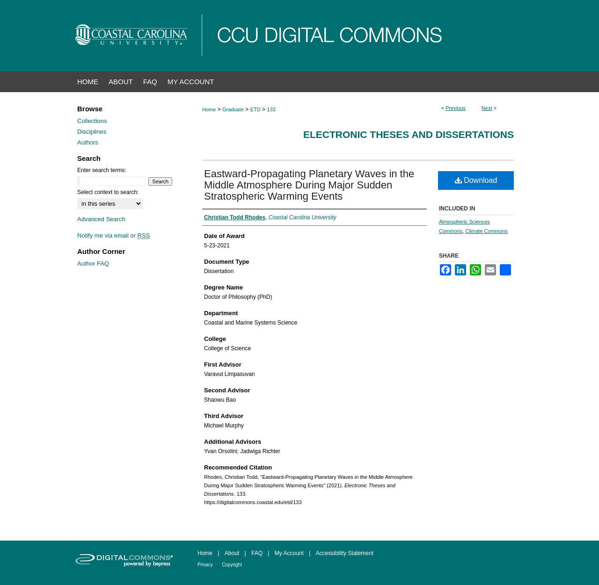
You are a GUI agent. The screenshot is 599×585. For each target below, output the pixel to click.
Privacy (205, 564)
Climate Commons (486, 231)
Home (209, 109)
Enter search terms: (101, 170)
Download (476, 180)
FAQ (257, 553)
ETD (255, 109)
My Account (289, 553)
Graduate (233, 109)
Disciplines (91, 131)
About (232, 553)
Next (487, 108)
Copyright (232, 564)
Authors (87, 142)
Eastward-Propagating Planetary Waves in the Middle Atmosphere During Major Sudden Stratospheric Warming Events (309, 185)
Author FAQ (93, 263)
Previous (456, 108)
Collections (92, 120)
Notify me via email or (113, 235)
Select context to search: (108, 192)
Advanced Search (101, 219)
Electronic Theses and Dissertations (408, 134)
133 (271, 109)
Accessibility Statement (344, 553)
